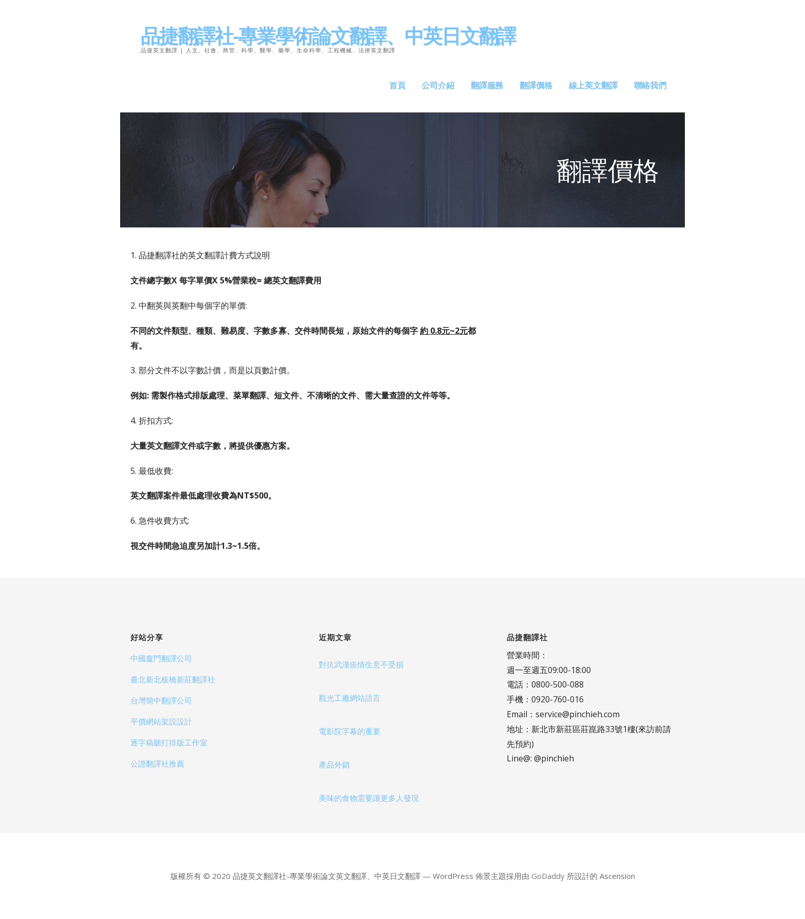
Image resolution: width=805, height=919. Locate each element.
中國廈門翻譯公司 (161, 658)
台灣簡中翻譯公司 (161, 700)
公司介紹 (437, 85)
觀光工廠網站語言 (349, 698)
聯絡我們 (650, 85)
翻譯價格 (536, 85)
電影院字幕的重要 (349, 731)
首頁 (397, 85)
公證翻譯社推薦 (157, 763)
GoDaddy (548, 876)
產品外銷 (334, 764)
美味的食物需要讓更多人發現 (369, 798)
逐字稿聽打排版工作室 (168, 742)
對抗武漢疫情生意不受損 (361, 664)
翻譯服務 (487, 85)
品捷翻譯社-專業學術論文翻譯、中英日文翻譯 (328, 35)
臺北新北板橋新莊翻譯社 (172, 679)
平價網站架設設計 (161, 721)
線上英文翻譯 (593, 85)
